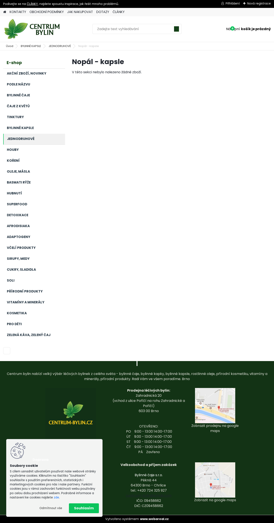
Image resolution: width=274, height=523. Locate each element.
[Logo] (32, 29)
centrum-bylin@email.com (148, 495)
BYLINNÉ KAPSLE (31, 46)
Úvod (9, 46)
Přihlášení (233, 3)
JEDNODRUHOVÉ (60, 46)
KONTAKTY (18, 12)
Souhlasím (84, 508)
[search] (176, 30)
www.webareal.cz (154, 519)
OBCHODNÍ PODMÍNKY (47, 12)
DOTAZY (102, 12)
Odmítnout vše (50, 508)
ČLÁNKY (32, 4)
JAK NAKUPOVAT (80, 12)
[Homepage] (4, 12)
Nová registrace (259, 3)
